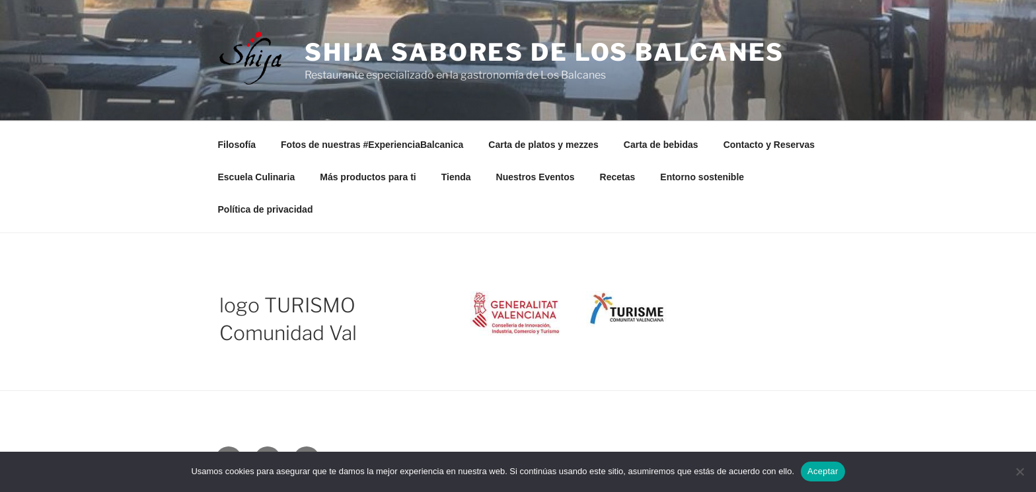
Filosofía (237, 144)
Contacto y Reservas (769, 144)
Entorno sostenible (702, 177)
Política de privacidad (265, 209)
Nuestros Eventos (535, 177)
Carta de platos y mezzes (543, 144)
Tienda (456, 177)
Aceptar (822, 471)
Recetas (618, 177)
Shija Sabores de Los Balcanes (545, 52)
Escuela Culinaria (256, 177)
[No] (1019, 471)
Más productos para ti (368, 177)
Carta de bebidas (661, 144)
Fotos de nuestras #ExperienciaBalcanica (372, 144)
